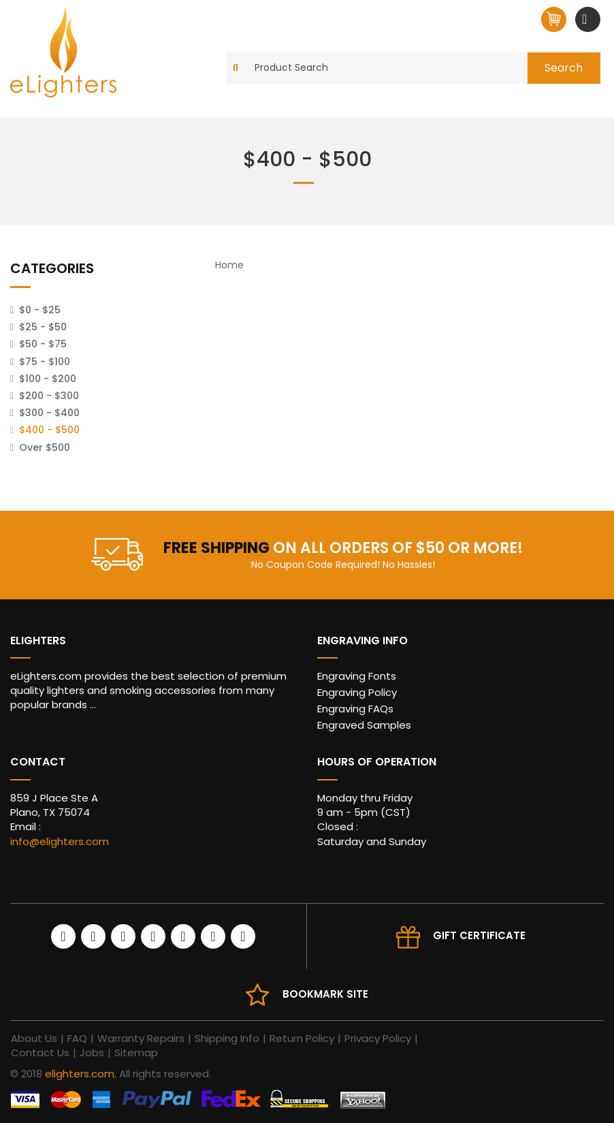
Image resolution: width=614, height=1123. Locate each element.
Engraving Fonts (356, 676)
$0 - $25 (40, 310)
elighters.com (79, 1073)
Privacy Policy (377, 1038)
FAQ (77, 1038)
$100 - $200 (47, 378)
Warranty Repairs (140, 1038)
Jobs (92, 1052)
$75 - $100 (44, 361)
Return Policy (302, 1038)
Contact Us (40, 1052)
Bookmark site (325, 994)
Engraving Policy (357, 692)
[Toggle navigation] (586, 19)
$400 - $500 (49, 430)
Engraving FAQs (355, 708)
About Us (34, 1038)
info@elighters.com (59, 841)
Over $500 (44, 447)
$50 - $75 (43, 344)
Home (229, 265)
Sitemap (136, 1052)
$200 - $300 (49, 395)
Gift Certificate (479, 935)
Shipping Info (227, 1038)
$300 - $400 (49, 413)
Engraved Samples (364, 725)
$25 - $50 (43, 327)
